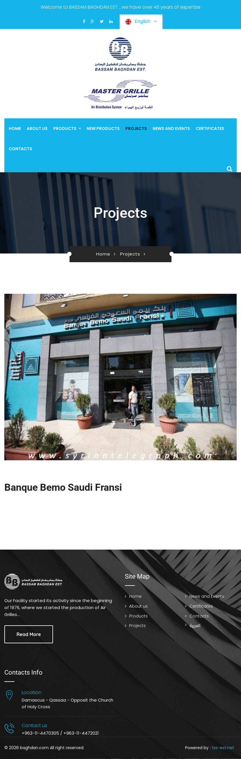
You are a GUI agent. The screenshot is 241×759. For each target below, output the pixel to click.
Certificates (210, 128)
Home (15, 128)
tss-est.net (223, 748)
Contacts (20, 149)
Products (64, 128)
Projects (136, 128)
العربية (194, 626)
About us (37, 128)
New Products (103, 128)
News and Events (171, 128)
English (141, 21)
